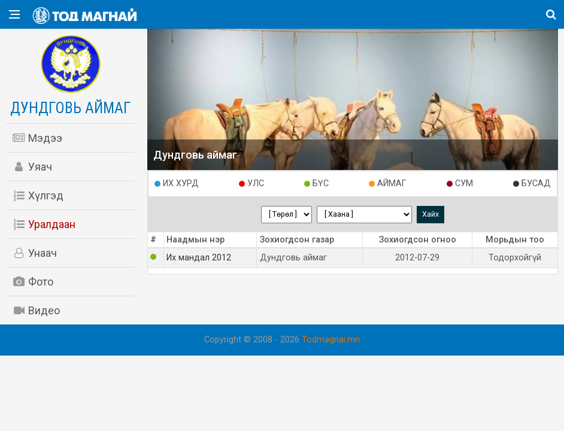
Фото (32, 281)
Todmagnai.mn (331, 340)
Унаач (34, 253)
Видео (36, 310)
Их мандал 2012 (198, 258)
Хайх (430, 214)
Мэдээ (37, 138)
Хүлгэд (37, 195)
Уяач (32, 166)
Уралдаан (43, 224)
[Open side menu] (14, 14)
